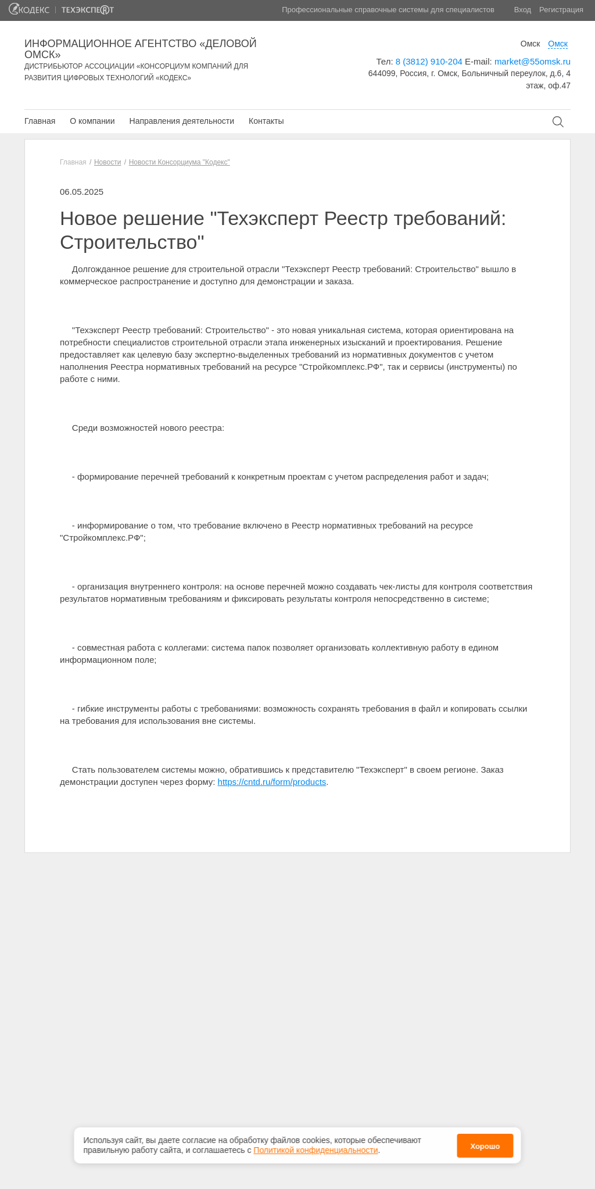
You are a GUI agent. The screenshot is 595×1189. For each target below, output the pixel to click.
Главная (39, 121)
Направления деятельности (182, 121)
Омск (530, 43)
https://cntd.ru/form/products (272, 782)
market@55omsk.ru (532, 61)
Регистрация (561, 9)
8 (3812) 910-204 (429, 61)
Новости (107, 162)
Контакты (266, 121)
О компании (92, 121)
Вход (522, 9)
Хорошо (485, 1141)
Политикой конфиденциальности (315, 1146)
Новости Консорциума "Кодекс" (179, 162)
